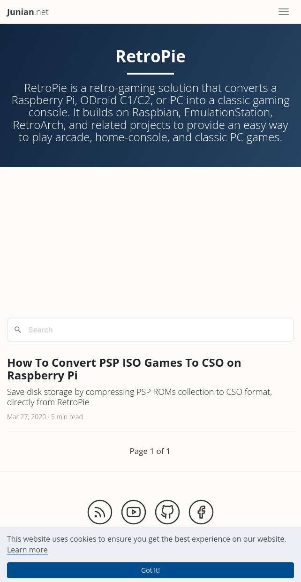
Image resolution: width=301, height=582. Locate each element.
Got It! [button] (150, 570)
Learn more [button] (27, 549)
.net (28, 11)
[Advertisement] (150, 242)
